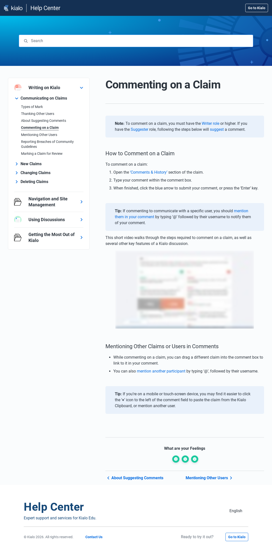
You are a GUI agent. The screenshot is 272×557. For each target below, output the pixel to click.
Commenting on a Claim (40, 128)
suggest (217, 129)
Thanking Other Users (37, 114)
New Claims (31, 163)
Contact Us (93, 537)
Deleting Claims (34, 181)
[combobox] (136, 41)
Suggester (139, 129)
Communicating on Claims (44, 98)
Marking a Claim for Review (42, 154)
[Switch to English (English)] (235, 510)
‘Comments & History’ (148, 172)
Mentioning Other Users (39, 135)
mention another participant (161, 371)
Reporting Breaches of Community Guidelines (47, 144)
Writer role (210, 123)
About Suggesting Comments (43, 121)
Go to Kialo (256, 8)
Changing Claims (35, 172)
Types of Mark (32, 107)
